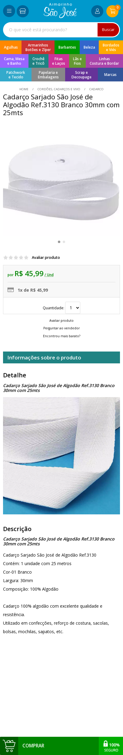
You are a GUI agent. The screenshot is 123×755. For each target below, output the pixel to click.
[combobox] (61, 29)
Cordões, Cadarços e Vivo (59, 89)
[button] (59, 242)
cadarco (96, 89)
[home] (60, 16)
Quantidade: (61, 307)
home (24, 89)
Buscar (108, 29)
